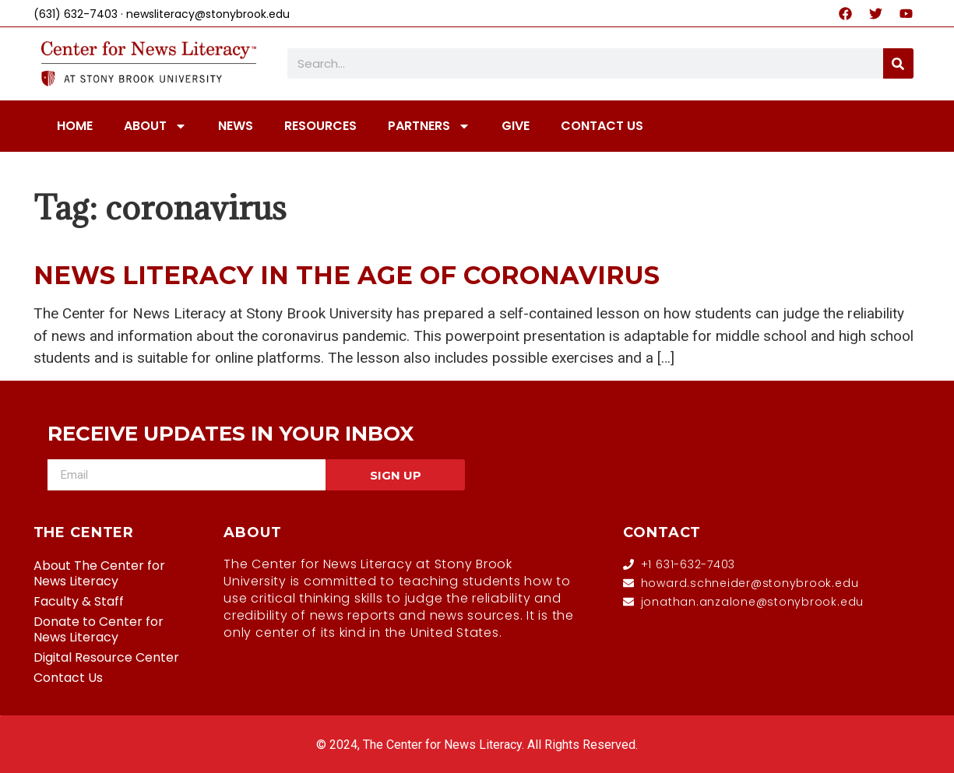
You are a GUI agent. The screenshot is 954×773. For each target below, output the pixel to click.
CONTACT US (602, 126)
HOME (75, 126)
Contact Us (68, 678)
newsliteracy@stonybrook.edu (208, 14)
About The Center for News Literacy (99, 573)
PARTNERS (429, 126)
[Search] (898, 63)
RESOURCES (320, 126)
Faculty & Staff (78, 601)
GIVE (516, 126)
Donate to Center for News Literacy (98, 629)
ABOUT (155, 126)
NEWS (235, 126)
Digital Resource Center (106, 657)
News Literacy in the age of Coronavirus (346, 275)
